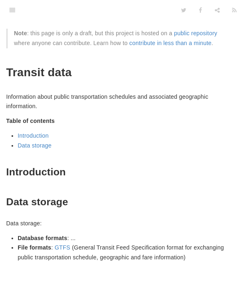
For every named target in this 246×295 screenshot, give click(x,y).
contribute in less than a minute (170, 43)
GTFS (62, 247)
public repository (195, 33)
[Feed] (234, 10)
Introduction (33, 135)
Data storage (35, 145)
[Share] (217, 10)
